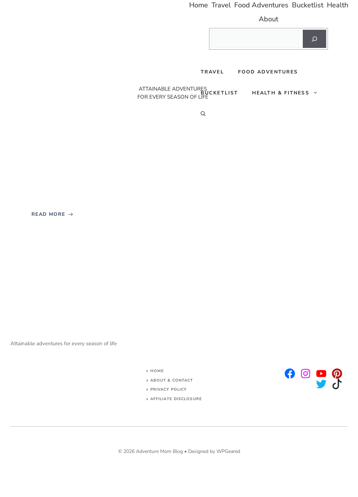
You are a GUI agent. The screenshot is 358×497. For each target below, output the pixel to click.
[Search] (314, 39)
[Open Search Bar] (203, 114)
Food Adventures (268, 72)
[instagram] (290, 373)
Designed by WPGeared (214, 451)
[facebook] (321, 373)
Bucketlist (219, 93)
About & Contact (171, 380)
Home (157, 371)
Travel (212, 72)
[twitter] (305, 373)
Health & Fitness (288, 93)
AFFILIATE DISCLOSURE (176, 399)
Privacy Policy (168, 389)
